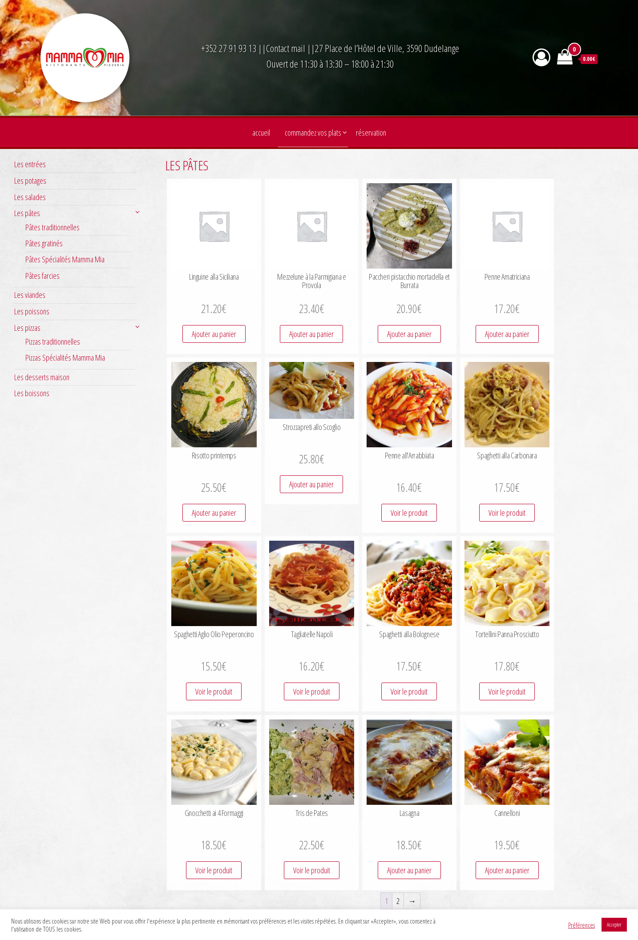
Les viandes (29, 294)
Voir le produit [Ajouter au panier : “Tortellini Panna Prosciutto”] (507, 691)
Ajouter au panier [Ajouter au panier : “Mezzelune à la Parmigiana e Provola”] (311, 334)
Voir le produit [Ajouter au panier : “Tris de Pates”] (311, 870)
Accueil (261, 132)
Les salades (30, 197)
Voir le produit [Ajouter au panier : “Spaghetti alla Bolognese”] (409, 691)
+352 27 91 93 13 (229, 48)
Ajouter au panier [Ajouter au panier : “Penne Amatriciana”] (507, 334)
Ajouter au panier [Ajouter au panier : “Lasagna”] (409, 870)
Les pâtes (27, 213)
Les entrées (30, 164)
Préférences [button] (581, 925)
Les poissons (31, 311)
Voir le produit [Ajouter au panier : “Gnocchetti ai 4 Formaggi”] (213, 870)
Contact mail (285, 48)
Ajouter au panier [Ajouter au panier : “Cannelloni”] (507, 870)
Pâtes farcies (42, 275)
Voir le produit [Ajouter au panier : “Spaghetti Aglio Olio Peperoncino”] (213, 691)
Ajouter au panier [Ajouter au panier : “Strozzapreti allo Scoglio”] (311, 484)
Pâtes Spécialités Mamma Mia (65, 259)
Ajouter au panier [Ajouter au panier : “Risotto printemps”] (214, 512)
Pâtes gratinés (44, 243)
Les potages (30, 180)
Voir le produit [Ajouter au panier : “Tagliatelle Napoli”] (311, 691)
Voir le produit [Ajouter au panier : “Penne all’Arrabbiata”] (409, 512)
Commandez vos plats (313, 132)
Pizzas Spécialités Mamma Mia (65, 357)
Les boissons (31, 393)
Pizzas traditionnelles (52, 341)
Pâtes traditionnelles (52, 227)
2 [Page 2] (398, 901)
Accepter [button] (614, 924)
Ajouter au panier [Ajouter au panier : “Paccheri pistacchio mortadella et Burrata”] (409, 334)
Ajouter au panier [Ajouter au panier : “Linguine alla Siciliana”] (214, 334)
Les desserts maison (41, 377)
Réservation (371, 132)
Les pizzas (27, 327)
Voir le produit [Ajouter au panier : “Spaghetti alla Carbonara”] (507, 512)
